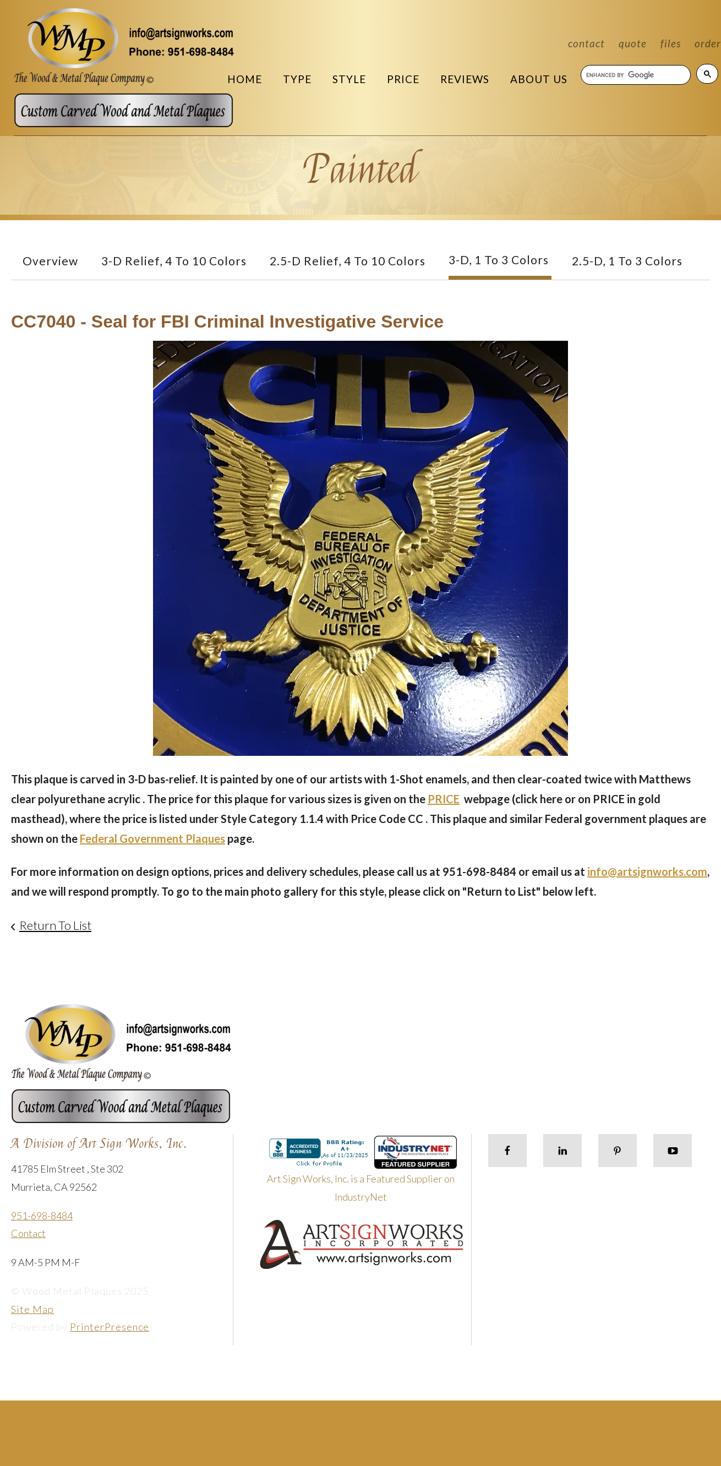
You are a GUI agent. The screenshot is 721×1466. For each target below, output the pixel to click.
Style (349, 79)
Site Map (32, 1309)
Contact (586, 43)
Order (708, 43)
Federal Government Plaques (152, 838)
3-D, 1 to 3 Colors (499, 259)
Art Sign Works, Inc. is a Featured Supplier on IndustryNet (362, 1173)
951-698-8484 (42, 1215)
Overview (50, 261)
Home (244, 79)
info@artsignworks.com (647, 871)
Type (297, 79)
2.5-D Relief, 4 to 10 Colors (347, 261)
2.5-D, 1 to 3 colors (627, 261)
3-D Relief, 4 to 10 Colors (174, 261)
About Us (538, 79)
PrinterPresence (109, 1327)
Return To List (55, 925)
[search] (635, 74)
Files (670, 43)
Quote (633, 43)
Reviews (464, 79)
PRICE (444, 798)
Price (403, 79)
